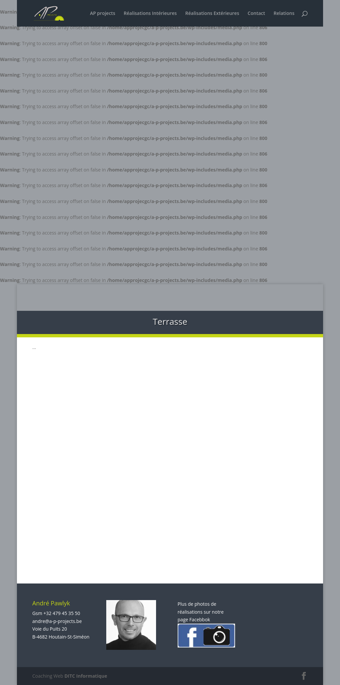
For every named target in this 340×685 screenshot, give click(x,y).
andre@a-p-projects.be (57, 621)
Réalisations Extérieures (212, 13)
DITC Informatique (85, 676)
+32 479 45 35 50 (61, 613)
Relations (284, 13)
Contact (256, 13)
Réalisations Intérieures (150, 13)
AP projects (102, 13)
